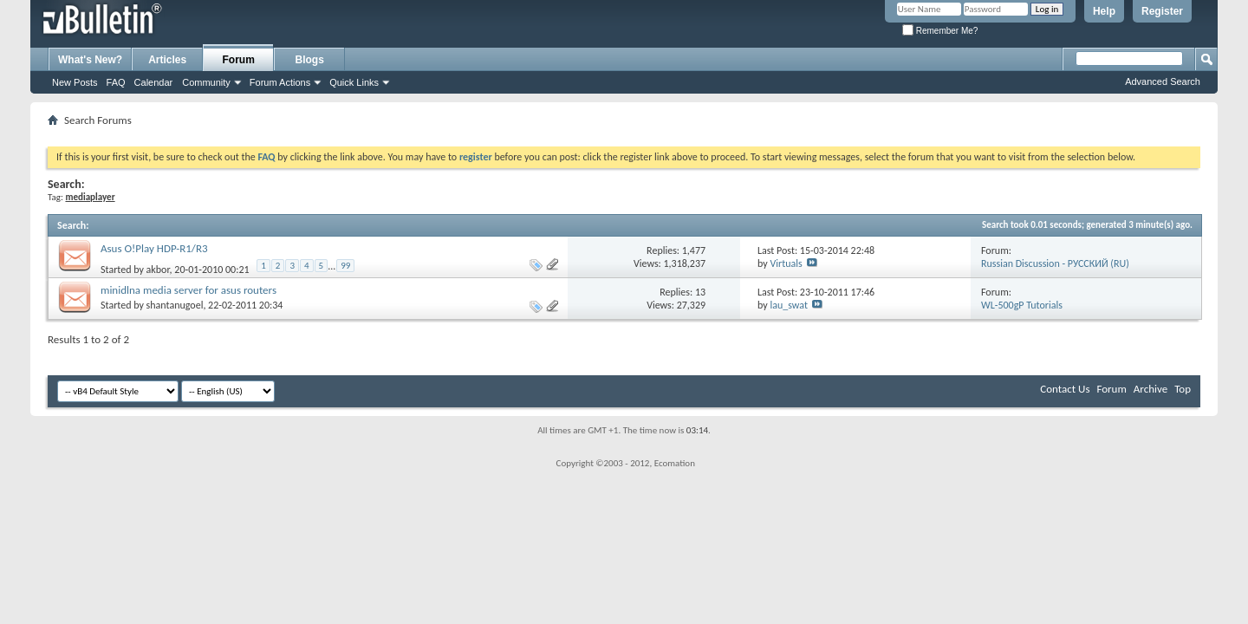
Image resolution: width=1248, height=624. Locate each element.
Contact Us (1064, 388)
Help (1104, 11)
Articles (167, 60)
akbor (158, 269)
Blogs (310, 60)
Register (1162, 11)
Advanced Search (1162, 81)
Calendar (153, 82)
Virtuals (786, 263)
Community (206, 82)
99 (345, 265)
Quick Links (354, 82)
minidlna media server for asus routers (188, 289)
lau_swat (789, 305)
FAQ (116, 82)
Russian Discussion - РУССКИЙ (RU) (1055, 263)
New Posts (75, 82)
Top (1182, 388)
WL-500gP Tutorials (1022, 305)
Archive (1150, 388)
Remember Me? (940, 31)
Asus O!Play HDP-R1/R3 (154, 248)
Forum (239, 60)
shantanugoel (175, 305)
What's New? (90, 60)
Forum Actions (280, 82)
